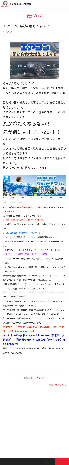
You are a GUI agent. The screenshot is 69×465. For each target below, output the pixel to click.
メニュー (65, 4)
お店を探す (7, 461)
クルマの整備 (34, 461)
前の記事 (28, 378)
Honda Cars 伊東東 (20, 4)
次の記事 (40, 378)
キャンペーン (48, 461)
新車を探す (20, 461)
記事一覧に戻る (56, 385)
